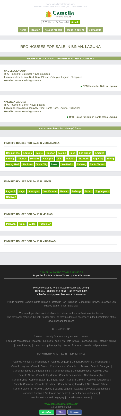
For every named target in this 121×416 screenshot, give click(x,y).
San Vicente (50, 191)
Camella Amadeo (22, 370)
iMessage (74, 412)
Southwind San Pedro (56, 393)
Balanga (76, 191)
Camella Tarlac (56, 379)
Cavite (39, 153)
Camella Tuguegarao (98, 379)
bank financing (23, 345)
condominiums (90, 341)
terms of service (72, 345)
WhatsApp (46, 412)
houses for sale (53, 30)
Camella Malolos (76, 379)
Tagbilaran (45, 224)
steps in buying (75, 30)
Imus (72, 153)
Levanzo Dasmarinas (97, 388)
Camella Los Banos (77, 366)
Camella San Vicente (70, 375)
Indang (10, 158)
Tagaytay (98, 158)
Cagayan (11, 197)
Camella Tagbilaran (46, 375)
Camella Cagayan (23, 384)
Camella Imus (57, 366)
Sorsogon (33, 191)
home (23, 30)
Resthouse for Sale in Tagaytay (47, 397)
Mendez (34, 158)
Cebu (22, 224)
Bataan (64, 191)
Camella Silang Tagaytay (71, 384)
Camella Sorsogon (100, 366)
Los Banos (85, 153)
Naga (21, 191)
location (35, 30)
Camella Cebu (100, 370)
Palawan (11, 224)
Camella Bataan (37, 379)
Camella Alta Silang (97, 384)
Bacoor (50, 153)
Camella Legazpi (60, 361)
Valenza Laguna (15, 101)
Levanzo (78, 388)
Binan (54, 164)
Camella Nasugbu (93, 375)
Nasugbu (48, 158)
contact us (95, 30)
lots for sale (73, 341)
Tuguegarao (102, 191)
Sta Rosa (27, 164)
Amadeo (99, 153)
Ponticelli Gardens (42, 388)
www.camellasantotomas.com (61, 404)
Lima (59, 158)
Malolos (70, 158)
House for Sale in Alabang (84, 393)
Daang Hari (12, 164)
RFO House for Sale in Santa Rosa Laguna (93, 117)
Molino (62, 153)
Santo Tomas (97, 164)
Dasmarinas (13, 153)
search (87, 345)
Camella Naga (100, 361)
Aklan (32, 224)
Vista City (41, 164)
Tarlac (88, 191)
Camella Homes (21, 361)
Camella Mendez (82, 370)
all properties (100, 345)
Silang (110, 158)
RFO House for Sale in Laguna (100, 86)
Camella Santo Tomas (78, 397)
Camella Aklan (26, 375)
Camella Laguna (15, 70)
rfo (63, 341)
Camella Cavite (39, 366)
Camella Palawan (81, 361)
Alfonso (22, 158)
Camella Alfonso (61, 370)
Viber (61, 412)
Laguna (27, 153)
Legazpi (10, 191)
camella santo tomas (19, 341)
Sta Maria (84, 158)
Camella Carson (21, 388)
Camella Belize (41, 361)
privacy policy (54, 345)
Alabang (81, 164)
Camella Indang (42, 370)
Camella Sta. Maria (45, 384)
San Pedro (67, 164)
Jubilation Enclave (32, 393)
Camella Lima (19, 379)
